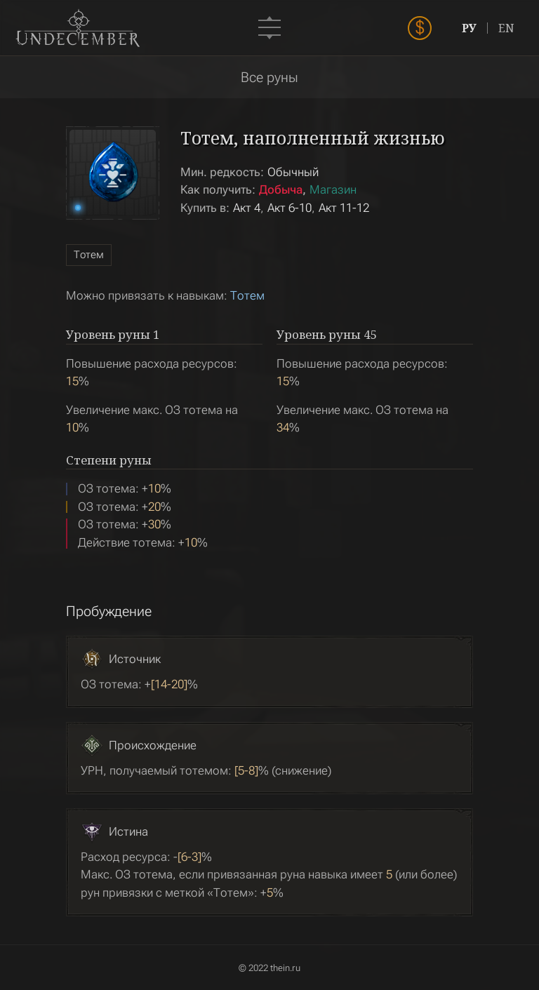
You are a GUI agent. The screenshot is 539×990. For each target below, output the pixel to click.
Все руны (269, 77)
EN (506, 28)
